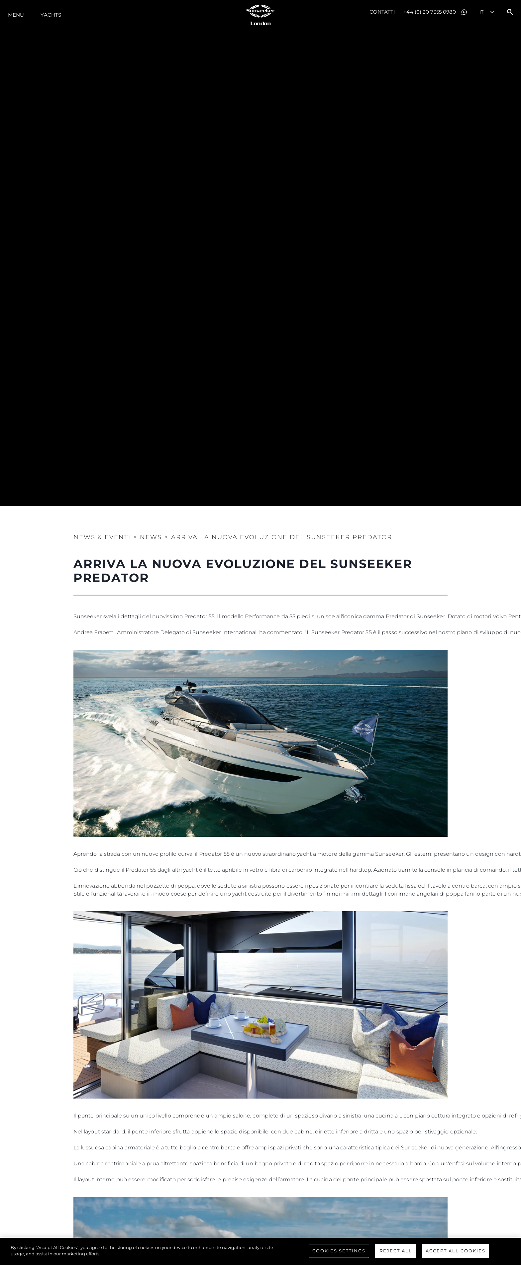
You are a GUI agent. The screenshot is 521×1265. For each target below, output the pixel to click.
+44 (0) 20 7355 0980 (429, 12)
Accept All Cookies (455, 1250)
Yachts (51, 15)
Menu (16, 15)
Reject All (395, 1250)
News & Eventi (102, 537)
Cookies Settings (338, 1250)
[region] (260, 1251)
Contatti (382, 12)
